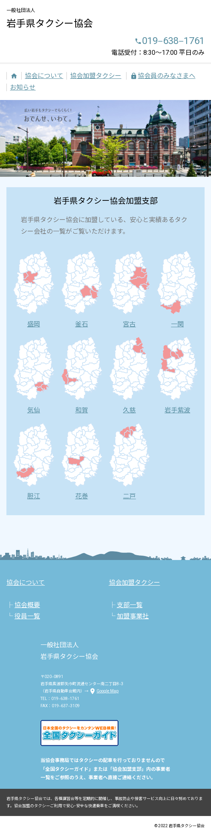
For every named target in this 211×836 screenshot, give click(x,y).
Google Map (103, 691)
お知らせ (23, 87)
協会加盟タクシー (95, 76)
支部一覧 (130, 605)
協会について (44, 76)
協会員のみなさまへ (162, 76)
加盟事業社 (133, 616)
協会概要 (27, 605)
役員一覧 (27, 616)
